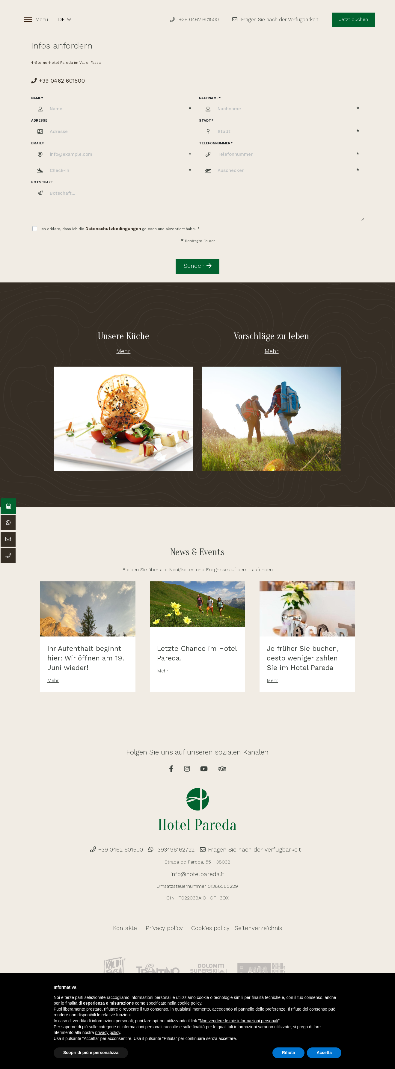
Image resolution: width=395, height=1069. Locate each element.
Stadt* (206, 118)
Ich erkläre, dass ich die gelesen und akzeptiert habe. (116, 225)
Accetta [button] (324, 1052)
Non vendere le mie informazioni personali (239, 1020)
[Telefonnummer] (281, 151)
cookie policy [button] (189, 1003)
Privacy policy (168, 918)
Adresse (39, 118)
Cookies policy (207, 918)
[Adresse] (121, 129)
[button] (113, 168)
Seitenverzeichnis (249, 918)
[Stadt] (281, 129)
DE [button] (66, 20)
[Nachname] (281, 106)
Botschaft (42, 180)
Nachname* (210, 95)
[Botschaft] (205, 201)
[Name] (113, 106)
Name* (37, 95)
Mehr (123, 341)
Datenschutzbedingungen (108, 225)
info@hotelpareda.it (197, 865)
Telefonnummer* (216, 141)
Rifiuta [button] (288, 1052)
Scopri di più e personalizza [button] (90, 1052)
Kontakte (136, 918)
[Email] (113, 151)
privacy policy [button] (107, 1032)
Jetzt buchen (351, 20)
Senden (197, 259)
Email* (37, 141)
